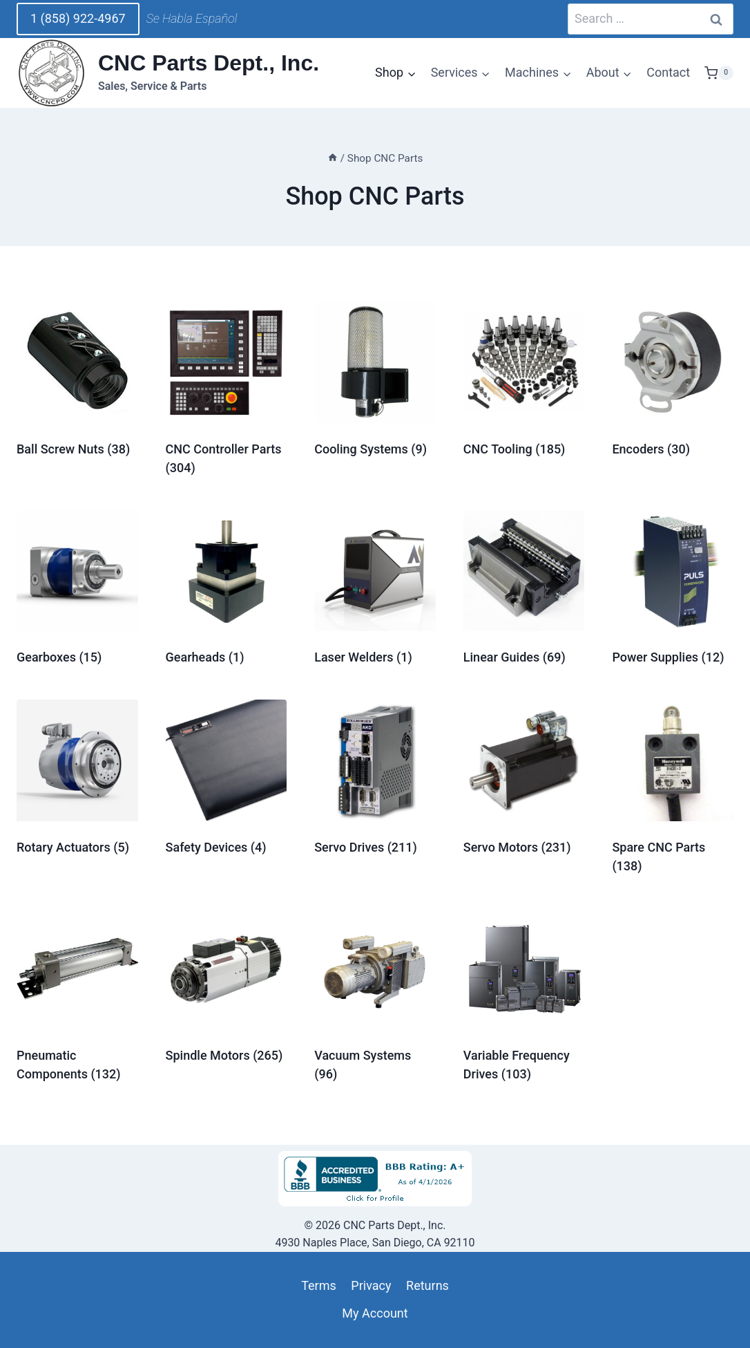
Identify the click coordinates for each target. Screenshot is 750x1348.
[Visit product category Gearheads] (226, 591)
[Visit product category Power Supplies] (672, 591)
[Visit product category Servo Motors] (524, 781)
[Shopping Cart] (718, 73)
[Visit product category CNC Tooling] (524, 382)
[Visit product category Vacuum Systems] (375, 998)
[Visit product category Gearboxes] (77, 591)
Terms (318, 1285)
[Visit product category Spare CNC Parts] (672, 790)
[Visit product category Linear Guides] (524, 591)
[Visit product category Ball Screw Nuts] (77, 382)
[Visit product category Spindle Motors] (226, 989)
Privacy (371, 1285)
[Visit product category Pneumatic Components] (77, 998)
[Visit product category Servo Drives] (375, 781)
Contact (668, 72)
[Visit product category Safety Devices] (226, 781)
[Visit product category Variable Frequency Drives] (524, 998)
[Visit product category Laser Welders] (375, 591)
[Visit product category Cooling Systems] (375, 382)
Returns (427, 1285)
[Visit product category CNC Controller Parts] (226, 392)
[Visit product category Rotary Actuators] (77, 781)
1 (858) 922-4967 (78, 18)
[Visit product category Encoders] (672, 382)
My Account (374, 1313)
